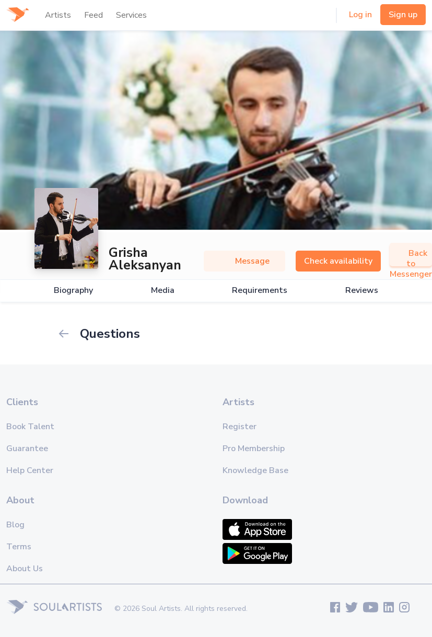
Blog (15, 525)
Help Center (29, 470)
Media (162, 290)
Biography (73, 290)
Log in (360, 14)
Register (239, 426)
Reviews (361, 290)
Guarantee (27, 448)
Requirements (259, 290)
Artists (58, 15)
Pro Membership (254, 448)
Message (244, 261)
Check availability (338, 261)
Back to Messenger (411, 263)
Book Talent (30, 426)
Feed (93, 15)
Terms (18, 546)
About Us (24, 568)
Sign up (403, 14)
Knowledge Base (255, 470)
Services (131, 15)
